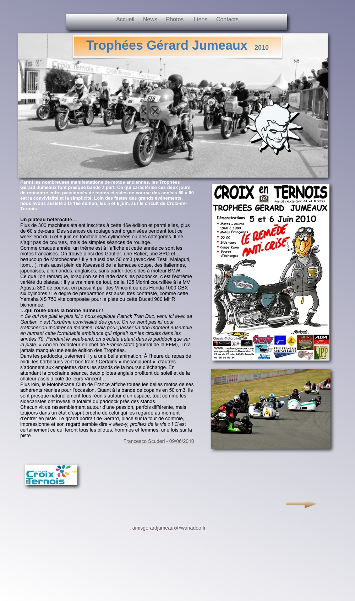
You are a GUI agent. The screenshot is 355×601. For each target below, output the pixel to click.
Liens (201, 19)
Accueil (126, 19)
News (151, 19)
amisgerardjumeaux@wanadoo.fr (169, 528)
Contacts (227, 19)
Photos (176, 19)
